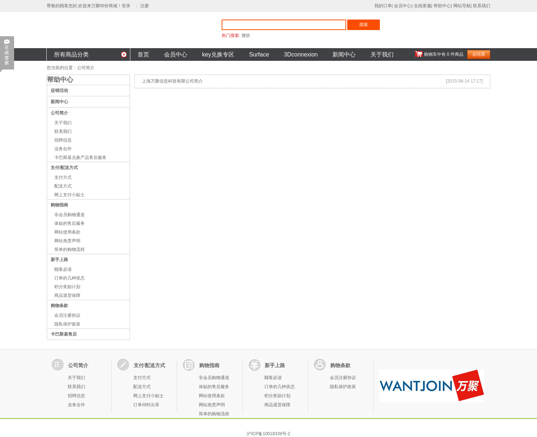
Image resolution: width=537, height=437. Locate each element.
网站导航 (462, 5)
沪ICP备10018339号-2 (268, 433)
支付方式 (63, 177)
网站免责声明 (67, 240)
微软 (246, 35)
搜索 (363, 24)
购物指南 (59, 204)
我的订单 (383, 5)
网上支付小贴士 (69, 194)
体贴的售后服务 (69, 223)
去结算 (478, 54)
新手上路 (59, 259)
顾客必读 (63, 269)
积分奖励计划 (67, 286)
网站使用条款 (67, 232)
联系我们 (481, 5)
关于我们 (382, 54)
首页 (143, 54)
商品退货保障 (67, 295)
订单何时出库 (146, 404)
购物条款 (59, 305)
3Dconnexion (301, 54)
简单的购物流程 (69, 249)
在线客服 (422, 5)
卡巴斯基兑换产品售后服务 (80, 157)
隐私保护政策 (67, 324)
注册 (144, 5)
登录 (127, 5)
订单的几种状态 (69, 278)
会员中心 (402, 5)
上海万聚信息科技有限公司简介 (172, 81)
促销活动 (59, 90)
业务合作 (63, 148)
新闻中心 (344, 54)
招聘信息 (63, 140)
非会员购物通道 (69, 214)
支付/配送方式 (64, 167)
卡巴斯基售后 (64, 334)
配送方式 (63, 186)
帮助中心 (442, 5)
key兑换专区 (218, 54)
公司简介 (59, 112)
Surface (259, 54)
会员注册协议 (67, 315)
